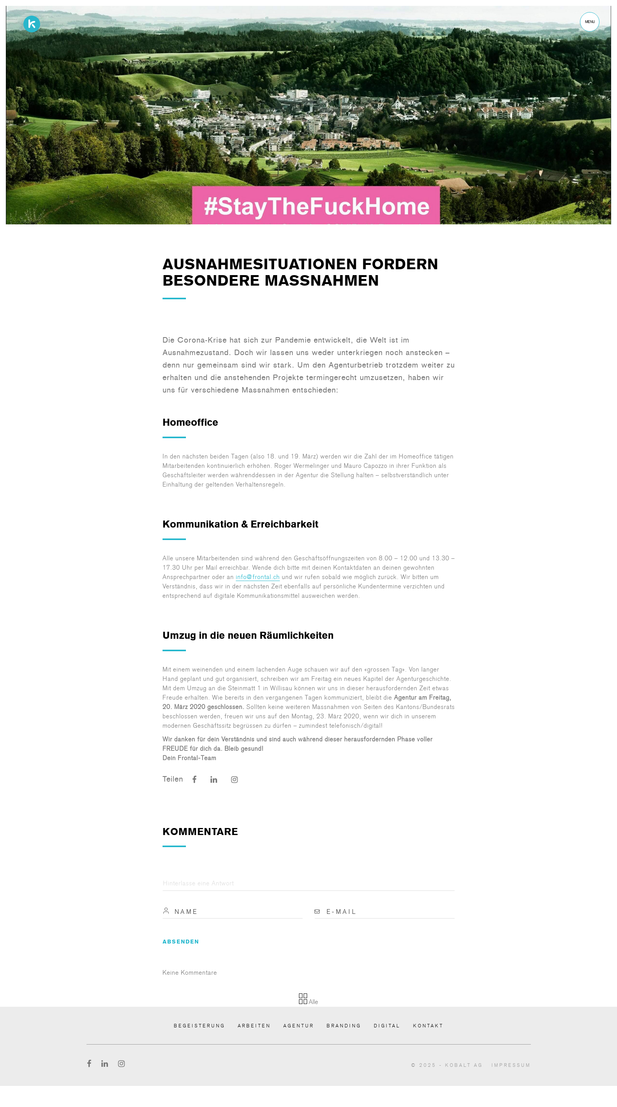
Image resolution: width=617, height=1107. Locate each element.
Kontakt (428, 1025)
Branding (344, 1025)
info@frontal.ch (258, 577)
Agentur (298, 1025)
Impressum (511, 1065)
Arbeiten (254, 1025)
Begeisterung (199, 1025)
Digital (387, 1025)
